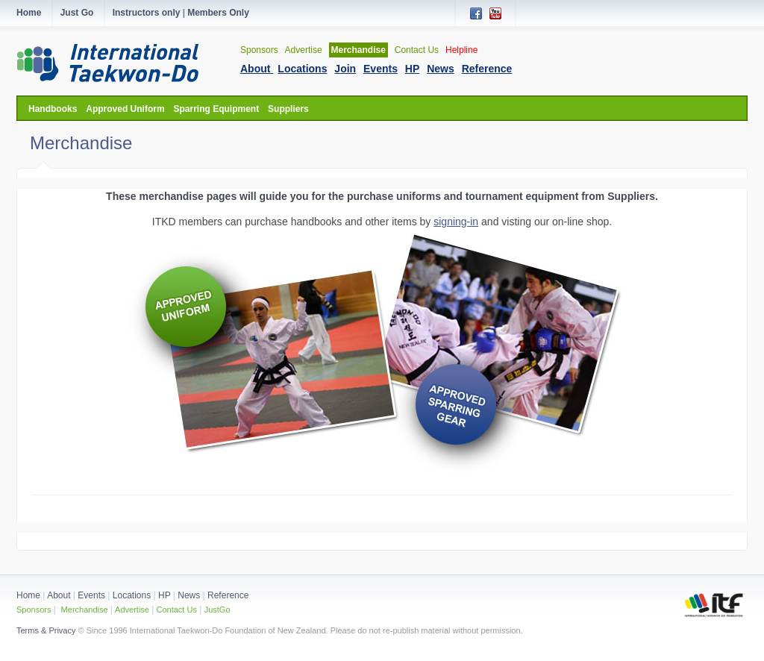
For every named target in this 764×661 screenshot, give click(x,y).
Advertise (303, 50)
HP (164, 595)
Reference (227, 595)
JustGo (217, 609)
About (60, 595)
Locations (132, 595)
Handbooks (52, 109)
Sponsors (259, 50)
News (189, 595)
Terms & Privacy (45, 630)
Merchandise (358, 50)
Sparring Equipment (216, 109)
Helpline (461, 50)
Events (90, 595)
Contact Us (417, 50)
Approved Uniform (125, 109)
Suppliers (288, 109)
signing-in (455, 222)
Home (28, 595)
